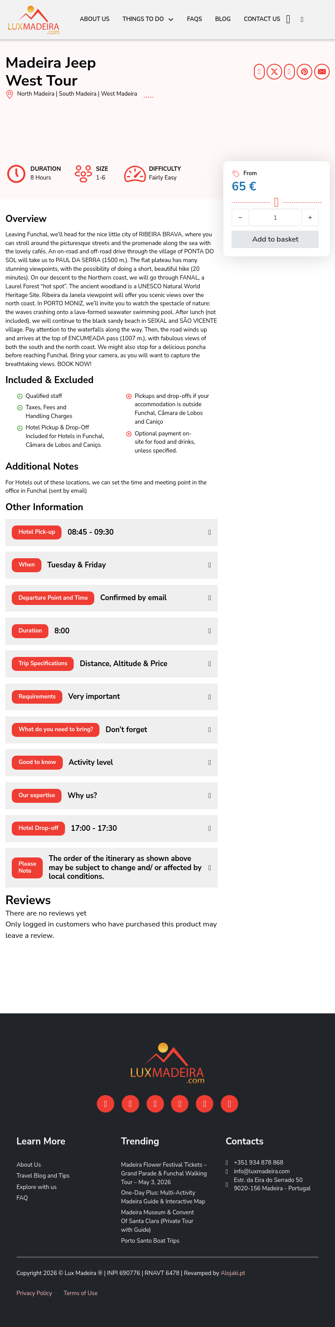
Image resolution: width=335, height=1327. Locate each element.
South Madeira (77, 94)
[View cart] (288, 19)
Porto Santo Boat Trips (150, 1241)
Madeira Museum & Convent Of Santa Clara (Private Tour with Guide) (157, 1221)
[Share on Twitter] (274, 71)
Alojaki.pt (233, 1273)
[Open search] (302, 20)
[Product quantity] (275, 217)
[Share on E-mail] (322, 71)
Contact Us (262, 19)
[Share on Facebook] (259, 71)
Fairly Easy (162, 178)
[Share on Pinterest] (304, 71)
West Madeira (119, 94)
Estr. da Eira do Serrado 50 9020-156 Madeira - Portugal (272, 1184)
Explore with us (37, 1187)
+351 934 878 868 (258, 1163)
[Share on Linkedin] (289, 71)
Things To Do (143, 19)
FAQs (194, 19)
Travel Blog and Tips (43, 1176)
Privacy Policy (34, 1293)
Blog (223, 19)
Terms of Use (81, 1293)
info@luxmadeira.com (262, 1171)
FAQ (22, 1198)
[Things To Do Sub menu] (171, 19)
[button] (111, 532)
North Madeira (36, 94)
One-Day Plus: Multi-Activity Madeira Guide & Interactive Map (163, 1197)
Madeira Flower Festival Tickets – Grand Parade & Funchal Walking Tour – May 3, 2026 (164, 1173)
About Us (94, 19)
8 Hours (41, 178)
